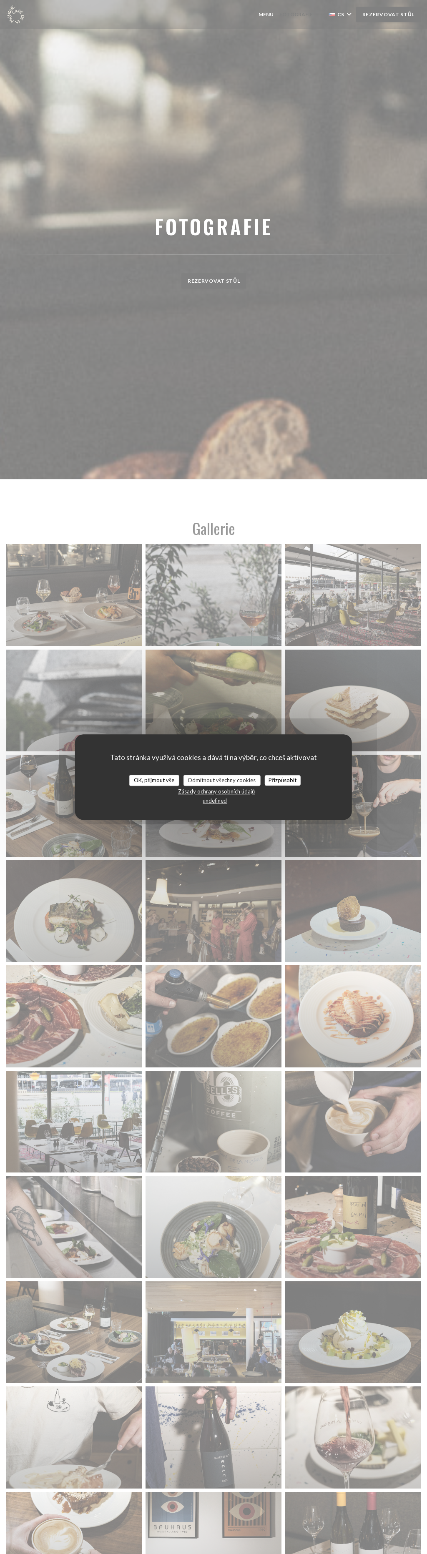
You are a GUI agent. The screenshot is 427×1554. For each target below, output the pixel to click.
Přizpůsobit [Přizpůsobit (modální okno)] (282, 780)
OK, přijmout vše (154, 780)
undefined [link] (215, 800)
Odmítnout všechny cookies (222, 780)
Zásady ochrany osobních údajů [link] (216, 791)
